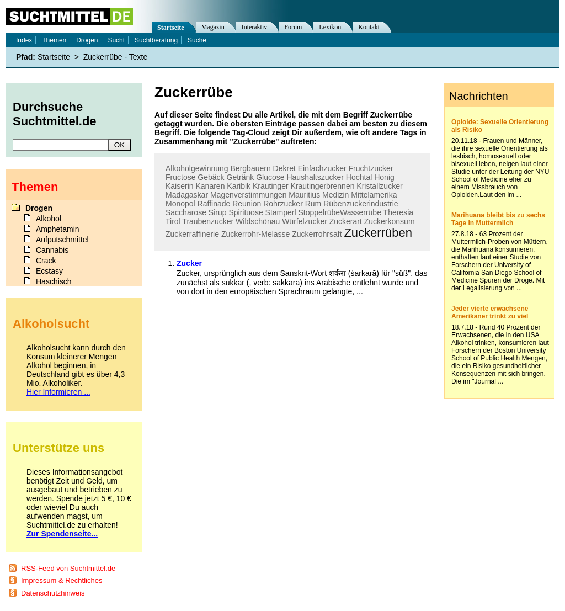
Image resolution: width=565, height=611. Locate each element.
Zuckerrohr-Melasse (255, 234)
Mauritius (304, 194)
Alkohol (48, 218)
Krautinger (271, 186)
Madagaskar (187, 194)
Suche (197, 40)
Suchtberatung (156, 40)
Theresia (398, 212)
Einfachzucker (322, 168)
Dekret (284, 168)
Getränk (240, 177)
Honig (384, 177)
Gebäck (211, 177)
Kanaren (210, 186)
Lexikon (330, 27)
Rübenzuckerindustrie (360, 203)
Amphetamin (57, 229)
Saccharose (186, 212)
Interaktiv (255, 27)
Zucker (189, 263)
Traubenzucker (207, 221)
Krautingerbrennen (322, 186)
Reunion (246, 203)
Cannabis (52, 250)
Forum (293, 27)
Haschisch (54, 281)
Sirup (218, 212)
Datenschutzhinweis (53, 593)
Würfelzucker (304, 221)
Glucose (270, 177)
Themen (54, 40)
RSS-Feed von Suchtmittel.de (68, 568)
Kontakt (369, 27)
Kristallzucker (379, 186)
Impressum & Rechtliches (61, 580)
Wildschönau (258, 221)
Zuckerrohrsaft (317, 234)
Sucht (116, 40)
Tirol (173, 221)
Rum (313, 203)
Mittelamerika (374, 194)
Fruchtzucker (371, 168)
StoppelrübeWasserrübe (339, 212)
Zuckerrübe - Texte (115, 56)
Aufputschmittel (62, 239)
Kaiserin (180, 186)
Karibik (238, 186)
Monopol (180, 203)
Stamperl (280, 212)
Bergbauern (251, 168)
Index (24, 40)
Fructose (180, 177)
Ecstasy (49, 271)
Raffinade (214, 203)
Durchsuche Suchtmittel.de (55, 114)
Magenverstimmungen (248, 194)
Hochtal (359, 177)
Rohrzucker (283, 203)
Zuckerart (345, 221)
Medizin (335, 194)
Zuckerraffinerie (192, 234)
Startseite (170, 27)
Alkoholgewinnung (197, 168)
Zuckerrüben (378, 233)
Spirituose (245, 212)
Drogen (87, 40)
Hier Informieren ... (58, 391)
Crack (46, 260)
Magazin (213, 27)
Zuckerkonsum (389, 221)
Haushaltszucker (315, 177)
